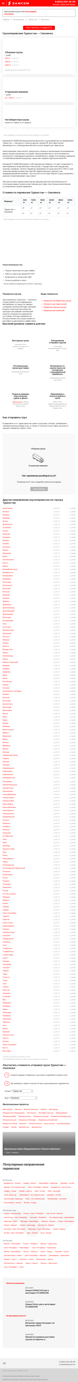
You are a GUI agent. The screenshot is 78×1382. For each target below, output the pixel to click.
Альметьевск (8, 508)
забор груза (17, 402)
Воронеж (6, 595)
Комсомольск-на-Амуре (12, 691)
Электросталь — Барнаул (13, 1263)
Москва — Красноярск (12, 1244)
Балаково (6, 534)
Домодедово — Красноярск (59, 1255)
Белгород (6, 547)
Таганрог (6, 967)
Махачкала (7, 736)
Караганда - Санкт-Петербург (39, 1229)
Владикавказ (8, 576)
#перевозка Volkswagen (27, 1120)
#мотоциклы (31, 1113)
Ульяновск (7, 993)
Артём (5, 521)
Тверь (5, 974)
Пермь (5, 862)
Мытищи (6, 752)
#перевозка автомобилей (47, 1120)
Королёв (6, 697)
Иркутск (6, 646)
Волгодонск (7, 585)
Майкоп (6, 733)
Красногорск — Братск (44, 1259)
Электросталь (8, 1035)
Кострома (7, 701)
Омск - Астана (40, 1191)
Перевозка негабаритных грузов (57, 300)
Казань (5, 653)
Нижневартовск (9, 778)
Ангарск (6, 511)
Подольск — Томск (26, 1259)
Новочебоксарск (9, 807)
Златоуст (6, 636)
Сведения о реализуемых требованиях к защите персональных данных (25, 1379)
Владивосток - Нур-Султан (61, 1187)
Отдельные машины (16, 92)
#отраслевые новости (16, 1316)
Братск (5, 563)
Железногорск (8, 630)
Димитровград (9, 608)
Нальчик (6, 762)
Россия (5, 891)
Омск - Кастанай (54, 1191)
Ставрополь (7, 948)
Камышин (6, 665)
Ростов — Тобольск (30, 1252)
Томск (5, 980)
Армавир (6, 518)
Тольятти (6, 977)
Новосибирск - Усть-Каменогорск (31, 1195)
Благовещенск (8, 559)
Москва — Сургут (10, 1259)
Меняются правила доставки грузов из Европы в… (39, 1338)
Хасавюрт (7, 1006)
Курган (5, 713)
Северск (6, 929)
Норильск (6, 823)
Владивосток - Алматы (12, 1183)
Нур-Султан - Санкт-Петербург (15, 1217)
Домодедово (8, 614)
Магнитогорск (8, 729)
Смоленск (6, 942)
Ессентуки (7, 627)
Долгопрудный (8, 611)
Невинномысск (8, 768)
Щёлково (6, 1032)
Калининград (8, 656)
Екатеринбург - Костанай (57, 1199)
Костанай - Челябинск (38, 1217)
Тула (4, 983)
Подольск (6, 871)
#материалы (53, 1109)
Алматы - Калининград (12, 1213)
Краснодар (7, 707)
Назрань (6, 758)
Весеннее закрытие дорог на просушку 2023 (39, 1324)
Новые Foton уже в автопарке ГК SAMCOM (40, 1305)
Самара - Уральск (25, 1191)
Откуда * (8, 1091)
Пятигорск (7, 884)
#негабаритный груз (45, 1113)
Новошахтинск (8, 813)
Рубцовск (6, 897)
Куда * (7, 1098)
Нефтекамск (7, 771)
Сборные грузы (14, 52)
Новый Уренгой (8, 817)
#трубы (13, 1127)
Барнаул (6, 540)
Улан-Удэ (6, 990)
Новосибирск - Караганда (48, 1183)
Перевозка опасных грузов (54, 307)
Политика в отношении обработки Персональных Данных (21, 1376)
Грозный (6, 598)
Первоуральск (8, 858)
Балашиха (6, 537)
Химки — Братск (32, 1263)
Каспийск (6, 669)
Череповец (7, 1019)
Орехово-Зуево (9, 849)
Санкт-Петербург (9, 913)
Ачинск (5, 531)
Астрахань (7, 527)
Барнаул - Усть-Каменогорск (14, 1187)
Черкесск (6, 1022)
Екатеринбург (8, 620)
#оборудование (61, 1113)
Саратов (6, 919)
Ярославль (7, 1051)
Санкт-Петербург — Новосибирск (16, 1248)
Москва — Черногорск (48, 1244)
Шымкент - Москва (48, 1221)
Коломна (6, 688)
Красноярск (7, 710)
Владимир (7, 579)
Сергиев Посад (9, 932)
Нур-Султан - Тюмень (46, 1225)
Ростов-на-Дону (9, 894)
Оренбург (6, 846)
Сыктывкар (7, 964)
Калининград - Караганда (13, 1199)
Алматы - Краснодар (27, 1225)
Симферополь (8, 939)
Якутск (5, 1048)
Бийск (5, 556)
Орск (5, 852)
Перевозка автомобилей (53, 310)
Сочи (5, 945)
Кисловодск (7, 681)
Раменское (7, 887)
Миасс (5, 739)
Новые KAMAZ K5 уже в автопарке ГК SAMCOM (37, 1292)
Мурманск (7, 745)
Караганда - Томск (10, 1221)
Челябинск (7, 1016)
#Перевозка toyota (9, 1120)
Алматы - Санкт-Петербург (33, 1213)
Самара (6, 910)
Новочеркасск (8, 810)
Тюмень (6, 987)
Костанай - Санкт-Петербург (14, 1229)
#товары (6, 1127)
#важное (18, 1109)
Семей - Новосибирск (66, 1221)
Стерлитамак (8, 955)
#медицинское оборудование (14, 1113)
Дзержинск (7, 604)
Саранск (6, 916)
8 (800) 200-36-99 (65, 1)
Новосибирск (8, 804)
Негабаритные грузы (17, 119)
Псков (5, 878)
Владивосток (8, 572)
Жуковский (7, 633)
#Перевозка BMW (9, 1116)
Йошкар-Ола (8, 649)
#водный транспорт (31, 1109)
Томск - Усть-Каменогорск (35, 1199)
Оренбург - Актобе (67, 1183)
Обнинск (6, 830)
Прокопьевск (8, 874)
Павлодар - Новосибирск (29, 1221)
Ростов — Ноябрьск (30, 1244)
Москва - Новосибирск (12, 1252)
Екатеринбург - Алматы (12, 1203)
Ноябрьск (6, 826)
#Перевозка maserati (40, 1116)
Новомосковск (8, 797)
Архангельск (7, 524)
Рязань (5, 903)
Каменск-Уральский (10, 662)
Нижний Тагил (8, 788)
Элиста (5, 1038)
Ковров (5, 685)
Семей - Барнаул (59, 1229)
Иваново (6, 640)
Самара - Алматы (29, 1183)
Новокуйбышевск (9, 794)
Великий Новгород (10, 569)
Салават (6, 907)
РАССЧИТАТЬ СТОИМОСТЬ (39, 27)
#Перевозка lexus (24, 1116)
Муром (5, 749)
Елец (4, 624)
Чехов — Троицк (46, 1252)
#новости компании (15, 1283)
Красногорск (8, 704)
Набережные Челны (10, 755)
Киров (5, 678)
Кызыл (5, 720)
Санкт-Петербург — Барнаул (35, 1255)
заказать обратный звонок (63, 4)
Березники (7, 553)
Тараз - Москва (31, 1233)
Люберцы (6, 726)
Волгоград (7, 582)
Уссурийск (7, 996)
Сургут (5, 958)
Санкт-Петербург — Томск (14, 1267)
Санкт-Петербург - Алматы (38, 1187)
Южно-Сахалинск (9, 1044)
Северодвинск (8, 926)
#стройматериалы (63, 1124)
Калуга (5, 659)
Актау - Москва (45, 1233)
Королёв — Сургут (62, 1252)
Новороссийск (8, 801)
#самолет (23, 1124)
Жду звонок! (39, 489)
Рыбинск (6, 900)
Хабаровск (7, 1003)
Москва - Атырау (30, 1203)
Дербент (6, 601)
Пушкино (6, 881)
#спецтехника (49, 1124)
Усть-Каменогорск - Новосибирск (61, 1217)
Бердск (5, 550)
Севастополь (8, 923)
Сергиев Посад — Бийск (13, 1255)
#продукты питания (10, 1124)
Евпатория (7, 617)
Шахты (5, 1028)
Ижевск (6, 643)
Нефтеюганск (8, 774)
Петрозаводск (8, 865)
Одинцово (7, 833)
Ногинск (6, 820)
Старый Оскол (8, 951)
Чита (4, 1025)
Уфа (4, 1000)
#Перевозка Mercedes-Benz (61, 1116)
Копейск (6, 694)
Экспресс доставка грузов (55, 304)
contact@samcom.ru (67, 1364)
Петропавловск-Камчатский (14, 868)
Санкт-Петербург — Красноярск (44, 1248)
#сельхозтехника (35, 1124)
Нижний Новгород (10, 785)
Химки (5, 1009)
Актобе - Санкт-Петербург (14, 1233)
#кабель (43, 1109)
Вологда (6, 592)
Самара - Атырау (10, 1191)
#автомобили (8, 1109)
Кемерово (7, 672)
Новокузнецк (8, 791)
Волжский (6, 588)
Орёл (5, 842)
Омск (5, 839)
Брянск (5, 566)
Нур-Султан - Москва (54, 1213)
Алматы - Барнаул (10, 1225)
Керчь (5, 675)
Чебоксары (7, 1012)
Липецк (5, 723)
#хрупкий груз (24, 1127)
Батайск (6, 543)
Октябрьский (8, 836)
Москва (6, 742)
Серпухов (6, 935)
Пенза (5, 855)
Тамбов (6, 971)
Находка (6, 765)
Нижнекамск (7, 781)
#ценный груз (37, 1127)
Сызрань (6, 961)
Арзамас (6, 515)
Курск (5, 717)
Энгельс (6, 1041)
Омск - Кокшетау (10, 1195)
